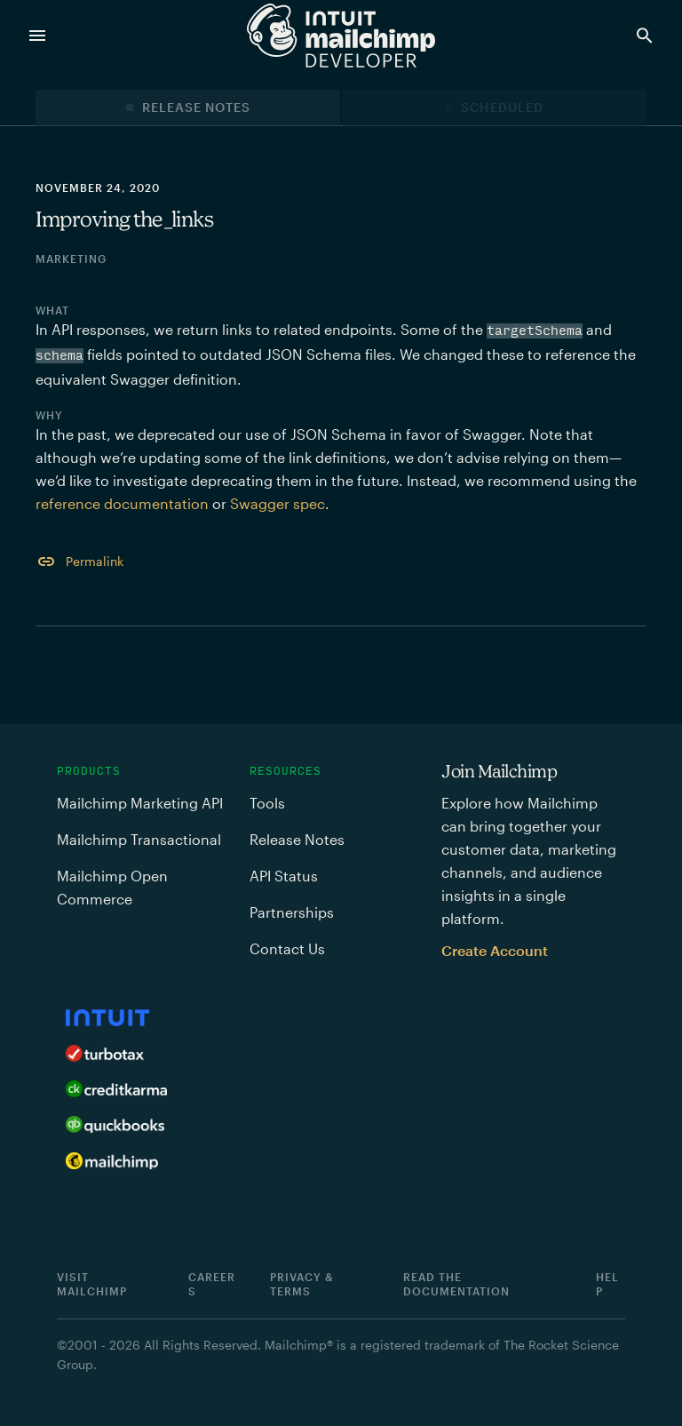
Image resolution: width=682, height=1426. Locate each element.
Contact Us (287, 948)
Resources (285, 771)
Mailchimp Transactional (139, 839)
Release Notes (196, 107)
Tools (267, 802)
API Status (284, 875)
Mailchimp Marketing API (140, 802)
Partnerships (292, 912)
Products (89, 771)
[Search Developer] (648, 35)
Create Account (494, 950)
